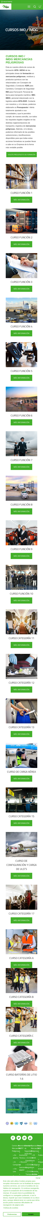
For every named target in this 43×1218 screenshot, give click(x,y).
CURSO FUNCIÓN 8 (21, 504)
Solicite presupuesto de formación (21, 154)
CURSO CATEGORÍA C (21, 1036)
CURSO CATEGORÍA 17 (21, 913)
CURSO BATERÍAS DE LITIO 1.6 (21, 1076)
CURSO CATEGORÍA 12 (21, 683)
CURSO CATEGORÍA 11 (21, 638)
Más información (21, 199)
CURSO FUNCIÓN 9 (21, 549)
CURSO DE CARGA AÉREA (21, 772)
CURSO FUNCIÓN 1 (21, 193)
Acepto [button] (31, 1214)
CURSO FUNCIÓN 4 (21, 326)
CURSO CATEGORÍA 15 (21, 816)
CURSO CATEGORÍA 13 (21, 727)
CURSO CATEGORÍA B (21, 997)
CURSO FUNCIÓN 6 (21, 415)
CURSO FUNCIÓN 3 (21, 282)
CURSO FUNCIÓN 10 (21, 594)
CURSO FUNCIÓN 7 (21, 460)
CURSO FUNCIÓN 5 (21, 371)
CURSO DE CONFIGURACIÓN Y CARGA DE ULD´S (21, 865)
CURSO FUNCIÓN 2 (21, 237)
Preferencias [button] (12, 1214)
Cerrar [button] (38, 1178)
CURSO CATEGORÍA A (21, 958)
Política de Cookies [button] (10, 1208)
